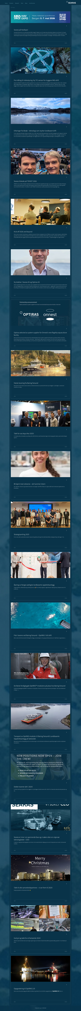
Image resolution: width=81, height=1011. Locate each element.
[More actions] (67, 26)
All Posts (13, 7)
